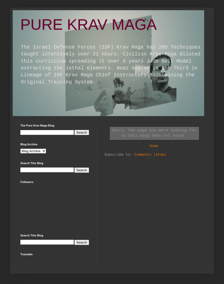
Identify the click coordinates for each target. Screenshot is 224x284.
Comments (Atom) (150, 155)
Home (154, 146)
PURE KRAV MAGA (88, 24)
